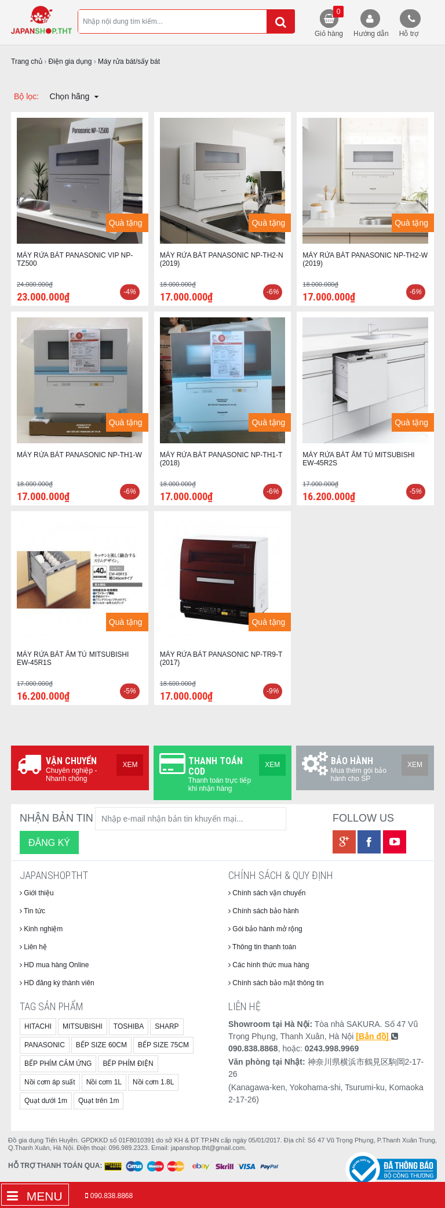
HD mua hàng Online (54, 965)
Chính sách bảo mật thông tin (276, 983)
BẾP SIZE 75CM (163, 1045)
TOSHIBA (129, 1026)
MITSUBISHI (83, 1026)
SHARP (166, 1026)
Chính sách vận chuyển (266, 893)
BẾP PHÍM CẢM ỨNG (58, 1063)
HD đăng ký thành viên (57, 983)
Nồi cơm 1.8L (153, 1082)
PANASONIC (44, 1045)
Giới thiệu (37, 893)
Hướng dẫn (371, 34)
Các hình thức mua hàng (268, 965)
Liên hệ (33, 947)
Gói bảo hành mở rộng (265, 929)
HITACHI (38, 1026)
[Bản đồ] (373, 1036)
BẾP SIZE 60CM (101, 1045)
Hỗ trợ (408, 34)
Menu (35, 1196)
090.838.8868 (111, 1196)
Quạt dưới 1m (45, 1101)
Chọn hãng (74, 96)
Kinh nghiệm (41, 929)
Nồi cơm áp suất (49, 1082)
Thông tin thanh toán (262, 947)
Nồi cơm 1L (104, 1082)
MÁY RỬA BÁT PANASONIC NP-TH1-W (79, 455)
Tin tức (32, 911)
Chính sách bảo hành (263, 911)
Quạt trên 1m (98, 1101)
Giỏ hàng (329, 22)
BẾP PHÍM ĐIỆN (128, 1063)
